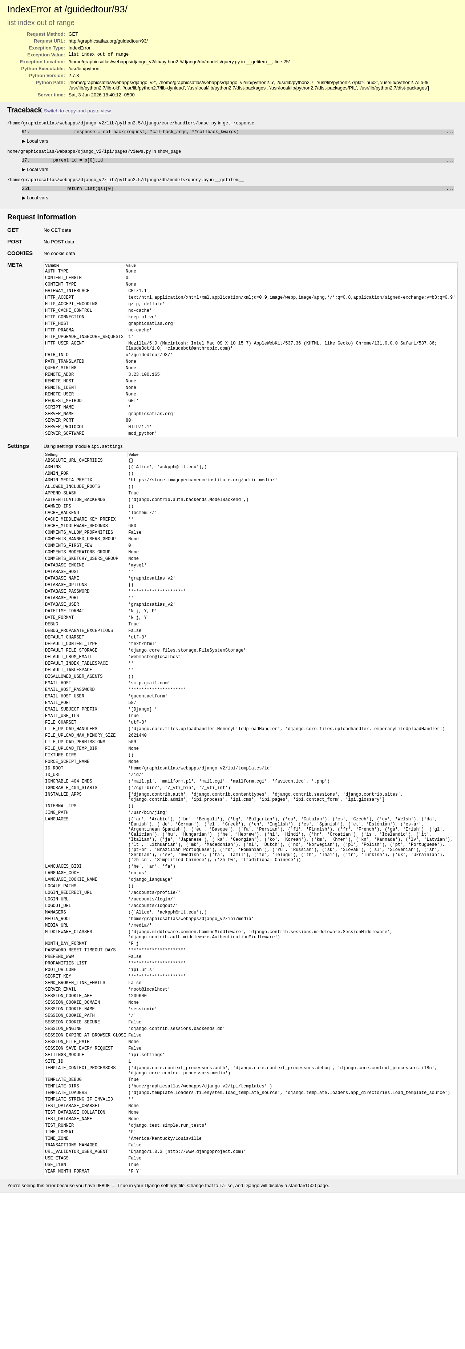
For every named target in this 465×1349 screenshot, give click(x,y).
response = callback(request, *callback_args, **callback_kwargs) (243, 134)
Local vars (35, 143)
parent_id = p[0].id (243, 163)
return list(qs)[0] (244, 193)
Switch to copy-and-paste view (77, 111)
